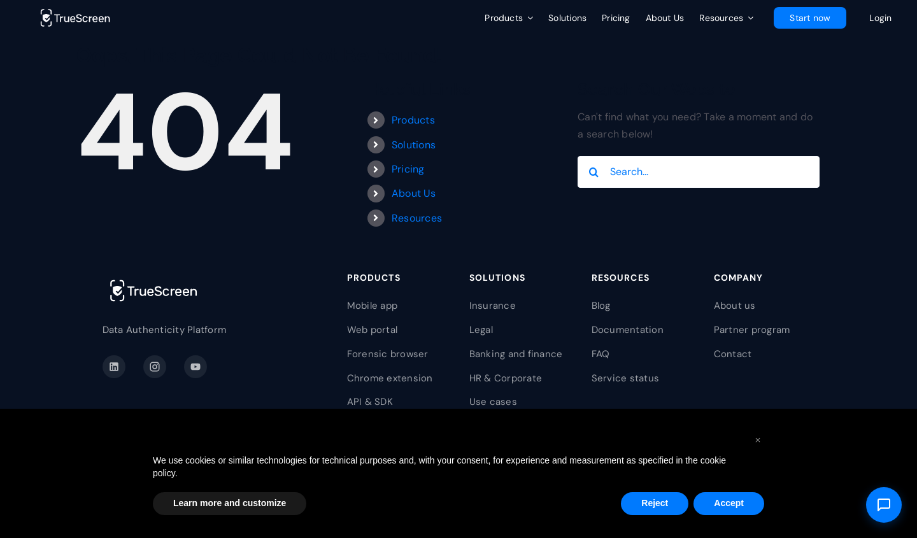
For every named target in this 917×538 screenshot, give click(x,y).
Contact (733, 354)
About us (735, 305)
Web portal (372, 329)
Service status (625, 378)
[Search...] (699, 172)
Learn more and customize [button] (229, 503)
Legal (481, 329)
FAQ (601, 354)
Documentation (628, 329)
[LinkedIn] (114, 366)
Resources (417, 218)
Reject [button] (654, 503)
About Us (414, 193)
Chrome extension (390, 378)
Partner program (752, 329)
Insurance (492, 305)
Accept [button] (729, 503)
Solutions (414, 145)
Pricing (408, 169)
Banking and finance (516, 354)
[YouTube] (195, 366)
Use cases (493, 401)
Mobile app (372, 305)
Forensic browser (388, 354)
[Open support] (884, 505)
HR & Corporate (505, 378)
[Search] (593, 172)
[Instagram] (154, 366)
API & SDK (370, 401)
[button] (758, 439)
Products (413, 120)
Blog (601, 305)
